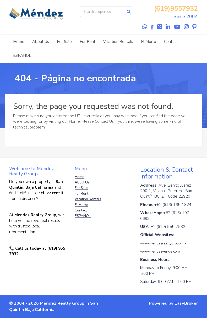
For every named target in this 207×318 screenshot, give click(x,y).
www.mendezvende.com (160, 251)
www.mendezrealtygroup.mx (163, 243)
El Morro (148, 41)
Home (18, 41)
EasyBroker (186, 303)
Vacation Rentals (118, 41)
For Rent (87, 41)
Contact (171, 41)
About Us (40, 41)
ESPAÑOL (22, 55)
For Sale (64, 41)
